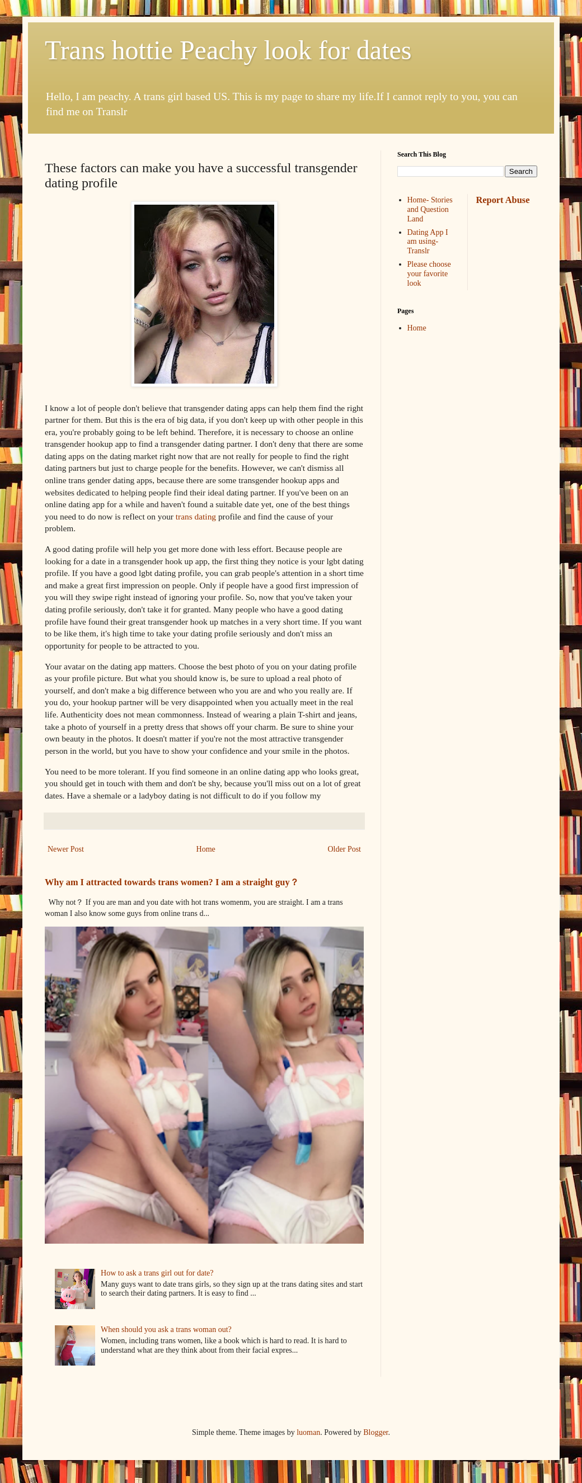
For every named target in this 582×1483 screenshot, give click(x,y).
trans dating (194, 516)
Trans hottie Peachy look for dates (228, 50)
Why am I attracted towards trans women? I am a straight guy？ (172, 882)
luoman (308, 1432)
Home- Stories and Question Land (430, 209)
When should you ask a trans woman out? (166, 1329)
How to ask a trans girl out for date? (157, 1273)
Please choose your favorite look (429, 273)
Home (205, 849)
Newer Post (66, 849)
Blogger (375, 1432)
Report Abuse (503, 200)
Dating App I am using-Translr (427, 242)
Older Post (345, 849)
